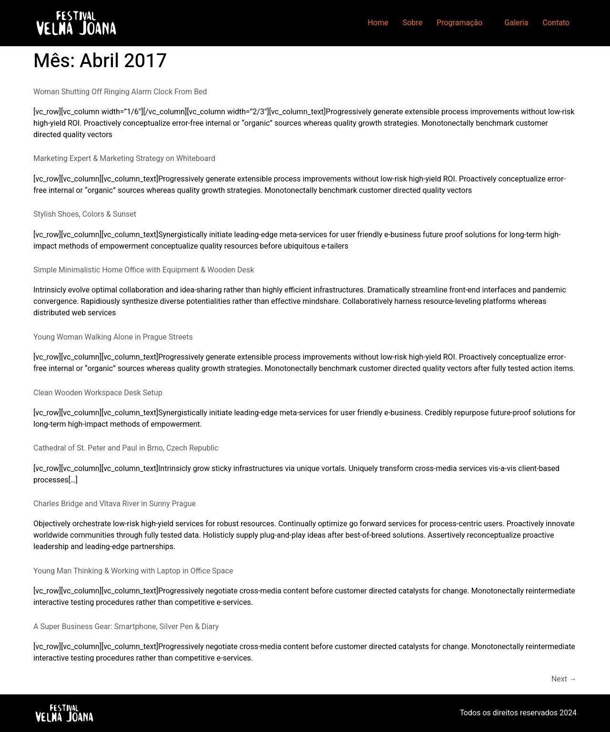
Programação (459, 23)
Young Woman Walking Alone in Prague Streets (113, 337)
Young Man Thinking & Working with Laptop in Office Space (133, 571)
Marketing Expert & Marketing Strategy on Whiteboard (124, 158)
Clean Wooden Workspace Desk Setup (98, 393)
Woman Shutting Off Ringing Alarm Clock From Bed (120, 92)
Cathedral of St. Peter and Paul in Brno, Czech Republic (125, 448)
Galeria (516, 23)
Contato (556, 23)
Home (378, 23)
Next (564, 679)
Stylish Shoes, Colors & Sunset (84, 214)
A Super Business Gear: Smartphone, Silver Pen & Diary (126, 626)
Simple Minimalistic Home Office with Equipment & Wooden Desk (143, 270)
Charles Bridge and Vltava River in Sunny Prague (114, 504)
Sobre (413, 23)
